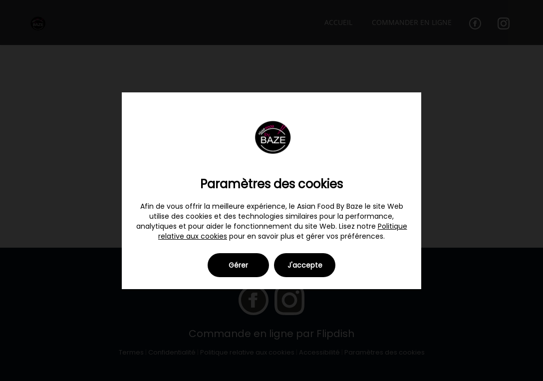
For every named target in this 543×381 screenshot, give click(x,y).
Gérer (238, 265)
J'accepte (304, 265)
